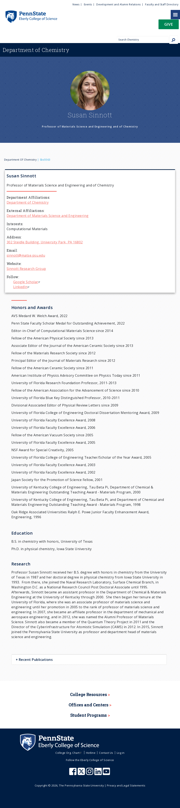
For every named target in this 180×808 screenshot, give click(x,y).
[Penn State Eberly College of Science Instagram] (90, 773)
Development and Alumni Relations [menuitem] (118, 4)
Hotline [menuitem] (90, 753)
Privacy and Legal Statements (126, 785)
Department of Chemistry (20, 159)
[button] (169, 25)
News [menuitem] (76, 4)
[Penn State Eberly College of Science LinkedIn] (98, 773)
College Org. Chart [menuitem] (68, 753)
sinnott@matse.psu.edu (26, 255)
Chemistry (36, 49)
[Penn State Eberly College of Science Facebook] (73, 773)
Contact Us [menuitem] (106, 753)
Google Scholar (27, 282)
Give (168, 24)
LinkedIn (21, 287)
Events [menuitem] (88, 4)
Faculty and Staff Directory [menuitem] (161, 4)
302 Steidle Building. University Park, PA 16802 (45, 242)
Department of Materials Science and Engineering (48, 215)
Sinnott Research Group (26, 268)
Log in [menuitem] (121, 753)
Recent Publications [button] (35, 659)
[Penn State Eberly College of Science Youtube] (107, 773)
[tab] (89, 659)
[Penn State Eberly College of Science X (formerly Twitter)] (82, 773)
